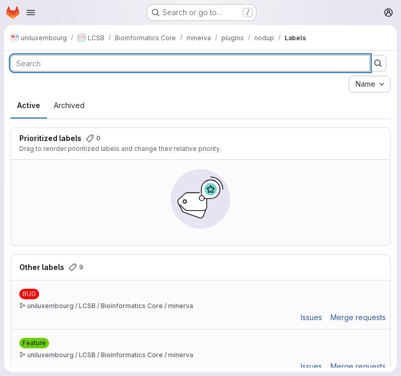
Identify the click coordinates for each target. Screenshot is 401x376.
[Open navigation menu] (30, 12)
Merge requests (358, 317)
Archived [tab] (69, 105)
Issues (311, 317)
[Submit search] (378, 63)
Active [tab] (28, 105)
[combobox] (370, 84)
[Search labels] (190, 63)
